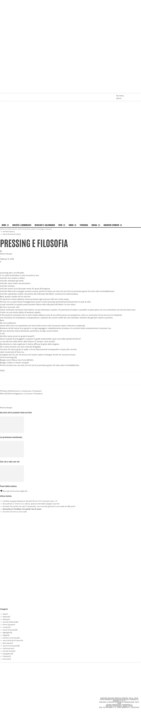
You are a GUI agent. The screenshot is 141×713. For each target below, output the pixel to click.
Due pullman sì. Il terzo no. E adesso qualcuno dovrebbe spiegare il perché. (33, 504)
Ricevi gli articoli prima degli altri (14, 491)
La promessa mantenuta (11, 437)
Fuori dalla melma (8, 486)
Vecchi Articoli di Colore (28, 229)
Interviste (7, 659)
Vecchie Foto (9, 651)
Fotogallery (8, 654)
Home (2, 229)
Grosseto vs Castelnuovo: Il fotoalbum (28, 391)
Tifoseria (7, 656)
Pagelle (6, 635)
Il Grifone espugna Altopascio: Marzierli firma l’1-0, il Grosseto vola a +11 (31, 501)
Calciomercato (9, 648)
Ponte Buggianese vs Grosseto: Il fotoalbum (26, 393)
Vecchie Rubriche (11, 622)
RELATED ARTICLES (8, 413)
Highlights (8, 632)
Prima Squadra (9, 624)
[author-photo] (5, 405)
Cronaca (7, 627)
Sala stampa (8, 643)
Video (5, 614)
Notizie (6, 619)
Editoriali (7, 617)
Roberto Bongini (6, 254)
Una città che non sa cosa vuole (15, 511)
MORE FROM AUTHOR (24, 413)
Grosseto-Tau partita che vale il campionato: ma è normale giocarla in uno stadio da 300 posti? (41, 506)
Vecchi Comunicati (12, 646)
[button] (137, 95)
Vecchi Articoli (10, 630)
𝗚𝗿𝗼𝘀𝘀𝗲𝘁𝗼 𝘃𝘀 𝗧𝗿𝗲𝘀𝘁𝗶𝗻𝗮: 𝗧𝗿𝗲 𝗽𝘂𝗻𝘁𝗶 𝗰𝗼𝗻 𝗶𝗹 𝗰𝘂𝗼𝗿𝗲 (23, 509)
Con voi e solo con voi (10, 461)
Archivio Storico (11, 229)
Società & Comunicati (12, 638)
